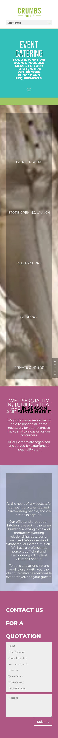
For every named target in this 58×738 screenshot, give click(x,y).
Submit (43, 722)
